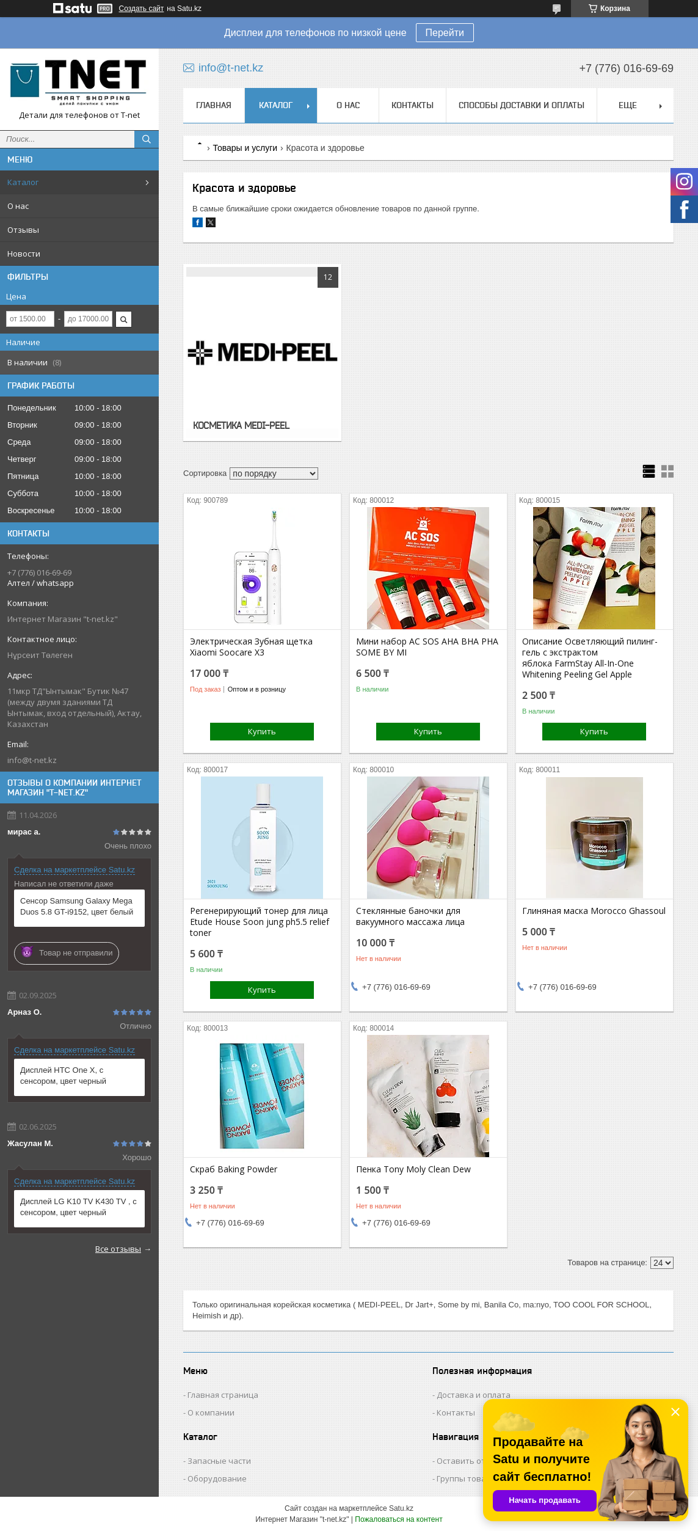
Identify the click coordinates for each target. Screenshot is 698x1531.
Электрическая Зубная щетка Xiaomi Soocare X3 (251, 647)
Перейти (445, 32)
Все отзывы (118, 1248)
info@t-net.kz (32, 760)
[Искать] (146, 139)
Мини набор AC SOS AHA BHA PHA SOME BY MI (427, 647)
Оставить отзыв (469, 1460)
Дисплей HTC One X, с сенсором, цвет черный (63, 1075)
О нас (18, 205)
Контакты (412, 105)
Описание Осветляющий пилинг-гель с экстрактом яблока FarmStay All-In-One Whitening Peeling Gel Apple (590, 658)
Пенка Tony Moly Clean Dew (413, 1169)
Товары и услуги (245, 148)
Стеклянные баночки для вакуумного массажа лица (410, 916)
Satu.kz (401, 1508)
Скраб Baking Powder (233, 1169)
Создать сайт (141, 8)
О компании (210, 1412)
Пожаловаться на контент (398, 1519)
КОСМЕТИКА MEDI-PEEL (241, 425)
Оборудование (217, 1478)
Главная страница (222, 1394)
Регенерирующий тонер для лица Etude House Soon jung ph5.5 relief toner (259, 921)
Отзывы (23, 229)
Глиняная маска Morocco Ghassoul (594, 910)
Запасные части (219, 1460)
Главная (213, 105)
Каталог (22, 182)
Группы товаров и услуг (483, 1478)
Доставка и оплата (474, 1394)
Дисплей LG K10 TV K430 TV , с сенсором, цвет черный (78, 1207)
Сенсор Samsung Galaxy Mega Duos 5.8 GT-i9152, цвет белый (76, 906)
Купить (262, 731)
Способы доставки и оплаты (521, 105)
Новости (23, 253)
